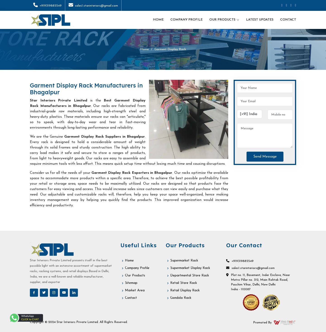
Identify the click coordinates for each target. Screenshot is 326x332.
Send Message (265, 156)
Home (158, 19)
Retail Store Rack (183, 283)
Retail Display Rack (185, 290)
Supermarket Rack (184, 260)
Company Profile (186, 19)
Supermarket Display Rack (190, 268)
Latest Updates (259, 19)
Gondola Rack (180, 298)
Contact (288, 19)
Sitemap (131, 283)
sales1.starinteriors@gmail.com (93, 5)
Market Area (135, 290)
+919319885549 (47, 5)
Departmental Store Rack (189, 275)
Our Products (135, 275)
